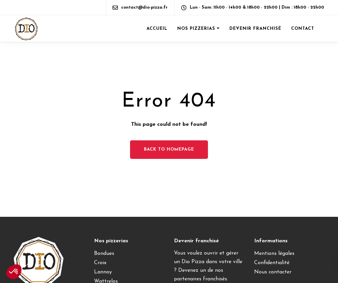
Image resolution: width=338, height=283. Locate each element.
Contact (302, 28)
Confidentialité (271, 262)
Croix (100, 262)
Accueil (157, 28)
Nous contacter (272, 272)
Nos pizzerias (196, 28)
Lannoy (103, 272)
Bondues (104, 253)
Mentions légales (274, 253)
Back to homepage (169, 149)
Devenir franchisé (255, 28)
